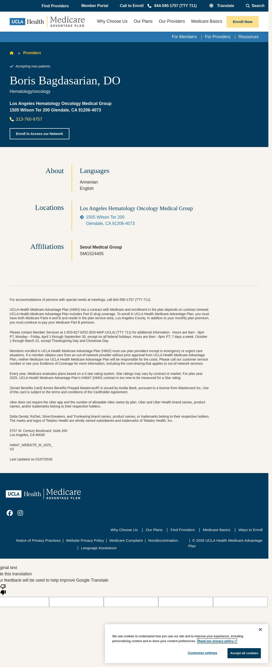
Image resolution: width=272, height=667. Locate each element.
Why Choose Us (124, 530)
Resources (248, 36)
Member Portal (94, 6)
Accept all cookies (244, 653)
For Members (184, 36)
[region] (186, 643)
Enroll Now (242, 22)
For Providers (217, 36)
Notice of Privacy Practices (38, 540)
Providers (32, 53)
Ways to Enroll (250, 530)
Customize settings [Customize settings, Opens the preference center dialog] (202, 653)
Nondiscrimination (163, 540)
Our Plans (154, 530)
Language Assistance (99, 548)
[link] (10, 513)
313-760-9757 (26, 119)
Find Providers (183, 530)
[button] (56, 6)
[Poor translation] (3, 589)
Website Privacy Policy (85, 540)
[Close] (260, 629)
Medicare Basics (216, 530)
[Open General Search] (255, 5)
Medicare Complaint (126, 540)
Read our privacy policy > (217, 641)
